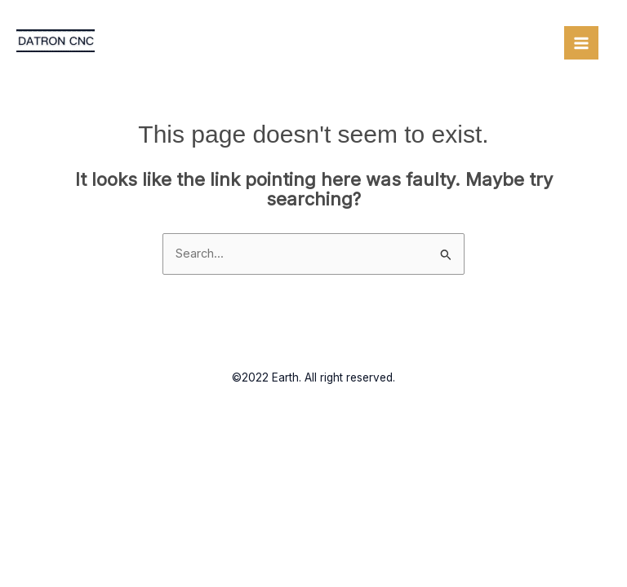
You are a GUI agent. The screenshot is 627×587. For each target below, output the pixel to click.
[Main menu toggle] (581, 43)
